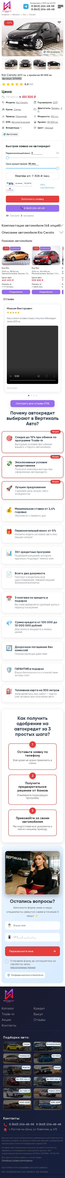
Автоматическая (21, 122)
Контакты (9, 1025)
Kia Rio (5, 268)
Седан (17, 109)
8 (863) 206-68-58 (42, 6)
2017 (55, 102)
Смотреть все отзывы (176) (32, 403)
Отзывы (39, 1020)
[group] (32, 37)
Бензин (55, 108)
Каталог (16, 15)
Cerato (32, 15)
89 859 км (52, 122)
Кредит (39, 1008)
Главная (5, 15)
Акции (6, 1020)
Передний (21, 116)
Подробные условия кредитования (17, 1160)
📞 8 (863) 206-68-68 (33, 208)
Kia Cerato (22, 102)
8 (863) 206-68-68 (43, 9)
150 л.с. (54, 116)
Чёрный (49, 127)
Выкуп (38, 1014)
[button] (62, 64)
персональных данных (23, 967)
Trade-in (8, 1014)
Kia (24, 15)
